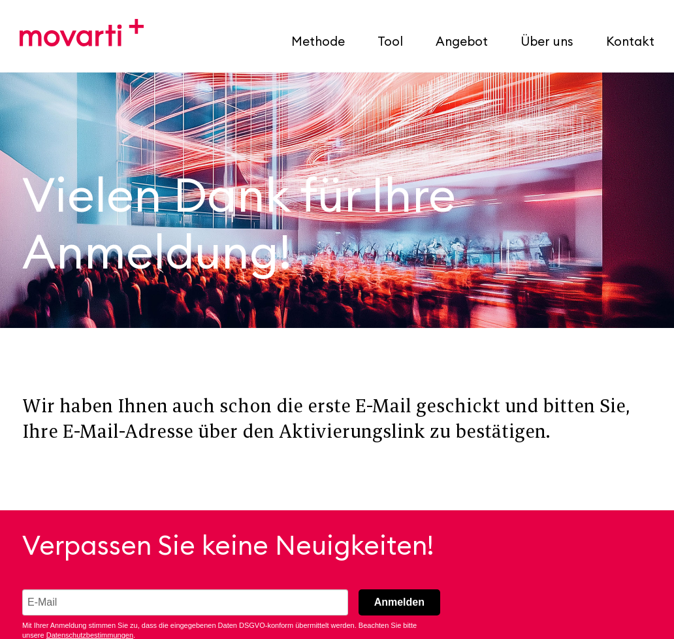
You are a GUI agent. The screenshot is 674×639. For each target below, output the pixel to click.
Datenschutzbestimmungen (89, 635)
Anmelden (399, 602)
